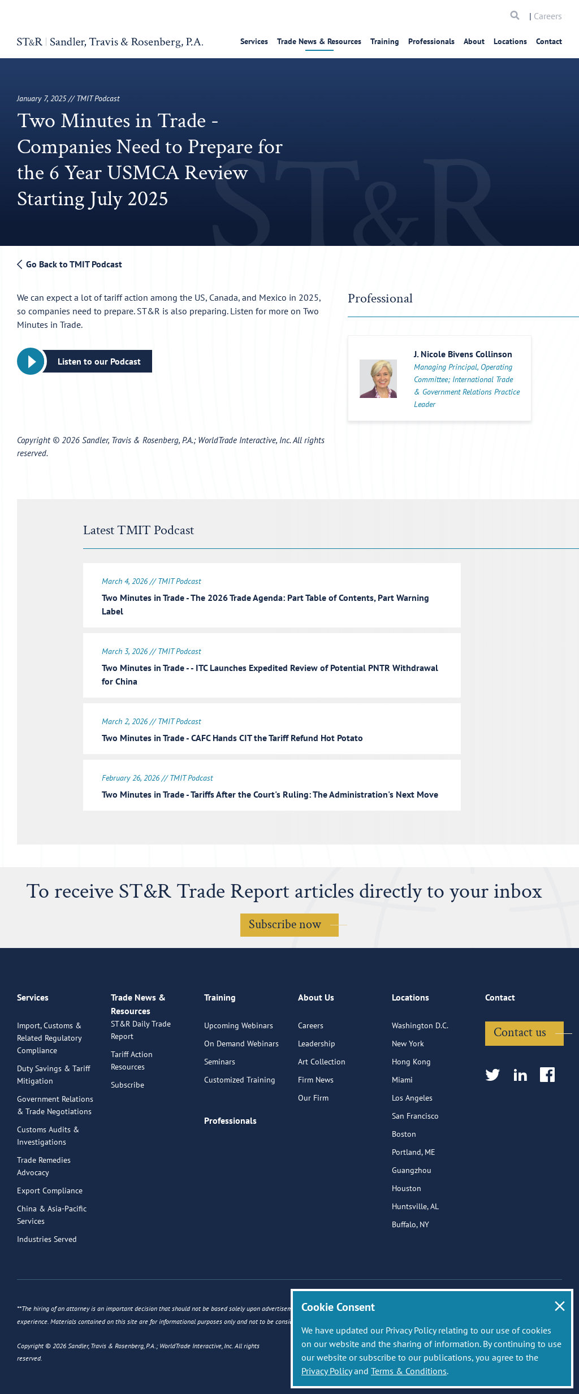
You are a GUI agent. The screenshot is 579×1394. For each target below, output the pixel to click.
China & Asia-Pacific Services (52, 1266)
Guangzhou (411, 1221)
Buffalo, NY (410, 1276)
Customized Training (239, 1131)
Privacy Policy (326, 1370)
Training (384, 41)
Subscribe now (285, 931)
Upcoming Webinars (238, 1077)
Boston (404, 1185)
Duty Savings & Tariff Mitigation (53, 1126)
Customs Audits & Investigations (48, 1187)
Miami (402, 1131)
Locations (510, 41)
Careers (548, 15)
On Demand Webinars (241, 1095)
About (474, 41)
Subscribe (127, 1149)
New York (408, 1095)
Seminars (219, 1113)
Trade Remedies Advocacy (44, 1217)
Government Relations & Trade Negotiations (55, 1156)
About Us (316, 1053)
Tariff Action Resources (132, 1125)
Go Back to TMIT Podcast (69, 264)
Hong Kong (411, 1113)
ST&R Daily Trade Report (141, 1094)
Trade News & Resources (319, 41)
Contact (549, 41)
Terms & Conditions (409, 1370)
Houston (406, 1240)
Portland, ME (413, 1203)
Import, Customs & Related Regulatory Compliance (49, 1089)
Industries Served (47, 1290)
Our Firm (313, 1149)
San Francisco (415, 1167)
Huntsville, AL (415, 1258)
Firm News (316, 1131)
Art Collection (321, 1113)
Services (254, 41)
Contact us (520, 1084)
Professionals (431, 41)
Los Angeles (412, 1149)
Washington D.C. (420, 1077)
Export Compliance (50, 1242)
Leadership (316, 1095)
